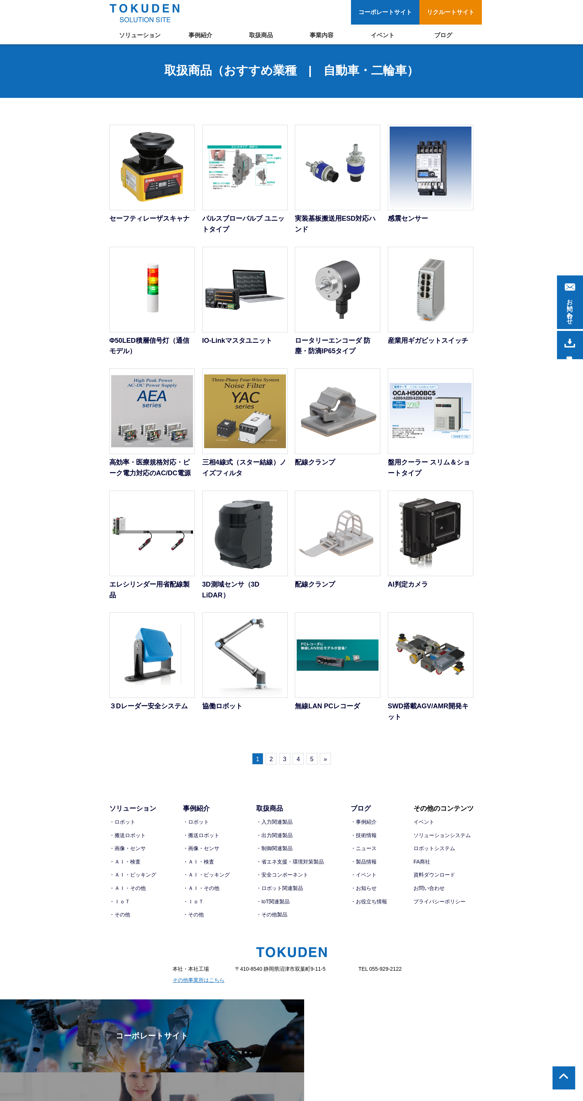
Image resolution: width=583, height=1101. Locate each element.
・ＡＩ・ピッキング (132, 876)
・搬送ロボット (127, 836)
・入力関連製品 (274, 823)
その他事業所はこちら (199, 981)
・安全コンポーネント (282, 876)
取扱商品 (261, 35)
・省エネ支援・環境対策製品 (290, 863)
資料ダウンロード (434, 876)
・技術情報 (364, 836)
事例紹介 (200, 35)
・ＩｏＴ (119, 903)
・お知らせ (364, 889)
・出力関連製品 (274, 836)
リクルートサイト (450, 12)
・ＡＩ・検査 (125, 863)
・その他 (119, 916)
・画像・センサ (127, 849)
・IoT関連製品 (273, 903)
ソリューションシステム (442, 836)
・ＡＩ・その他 (127, 889)
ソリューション (140, 35)
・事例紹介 (364, 823)
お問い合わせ (429, 889)
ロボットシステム (434, 849)
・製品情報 (364, 863)
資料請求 (569, 343)
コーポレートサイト (385, 12)
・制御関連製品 (274, 849)
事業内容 (322, 35)
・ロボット (122, 823)
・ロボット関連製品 (279, 889)
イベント (382, 35)
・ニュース (364, 849)
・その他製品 (271, 916)
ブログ (443, 35)
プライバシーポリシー (439, 903)
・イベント (364, 876)
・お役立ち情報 (369, 903)
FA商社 (421, 863)
